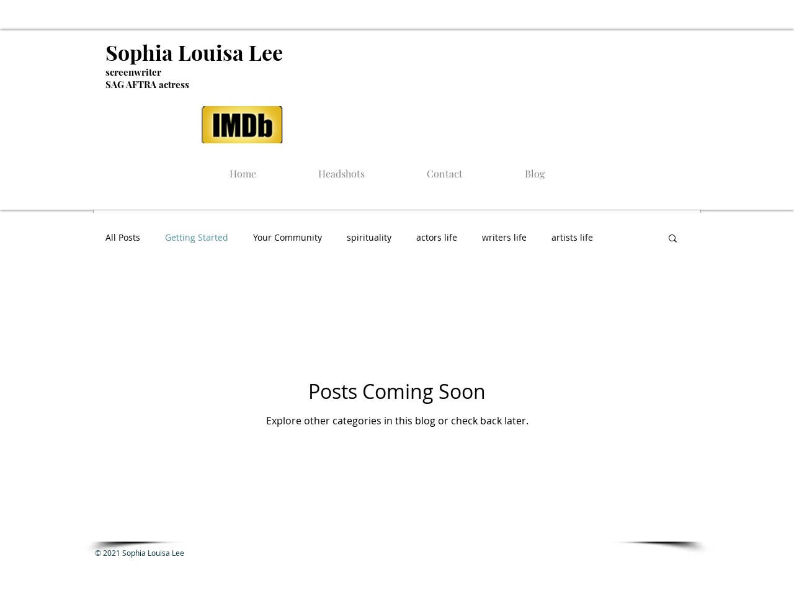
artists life (572, 237)
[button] (673, 239)
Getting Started (196, 237)
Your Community (287, 237)
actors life (436, 237)
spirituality (369, 237)
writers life (504, 237)
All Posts (122, 237)
